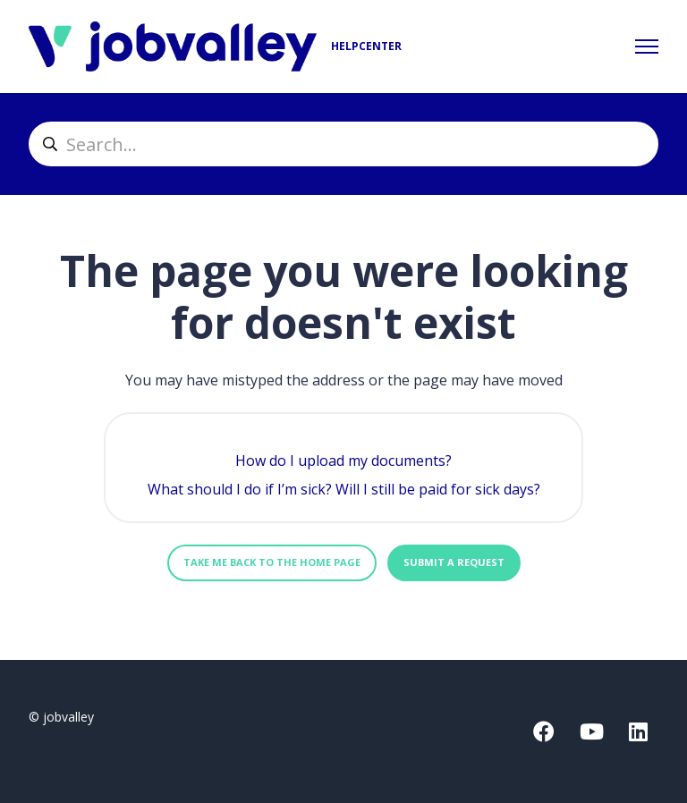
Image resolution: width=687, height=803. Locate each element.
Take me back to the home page (271, 562)
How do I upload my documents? (343, 460)
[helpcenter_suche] (343, 144)
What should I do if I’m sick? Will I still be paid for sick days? (344, 489)
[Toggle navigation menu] (647, 46)
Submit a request (454, 562)
